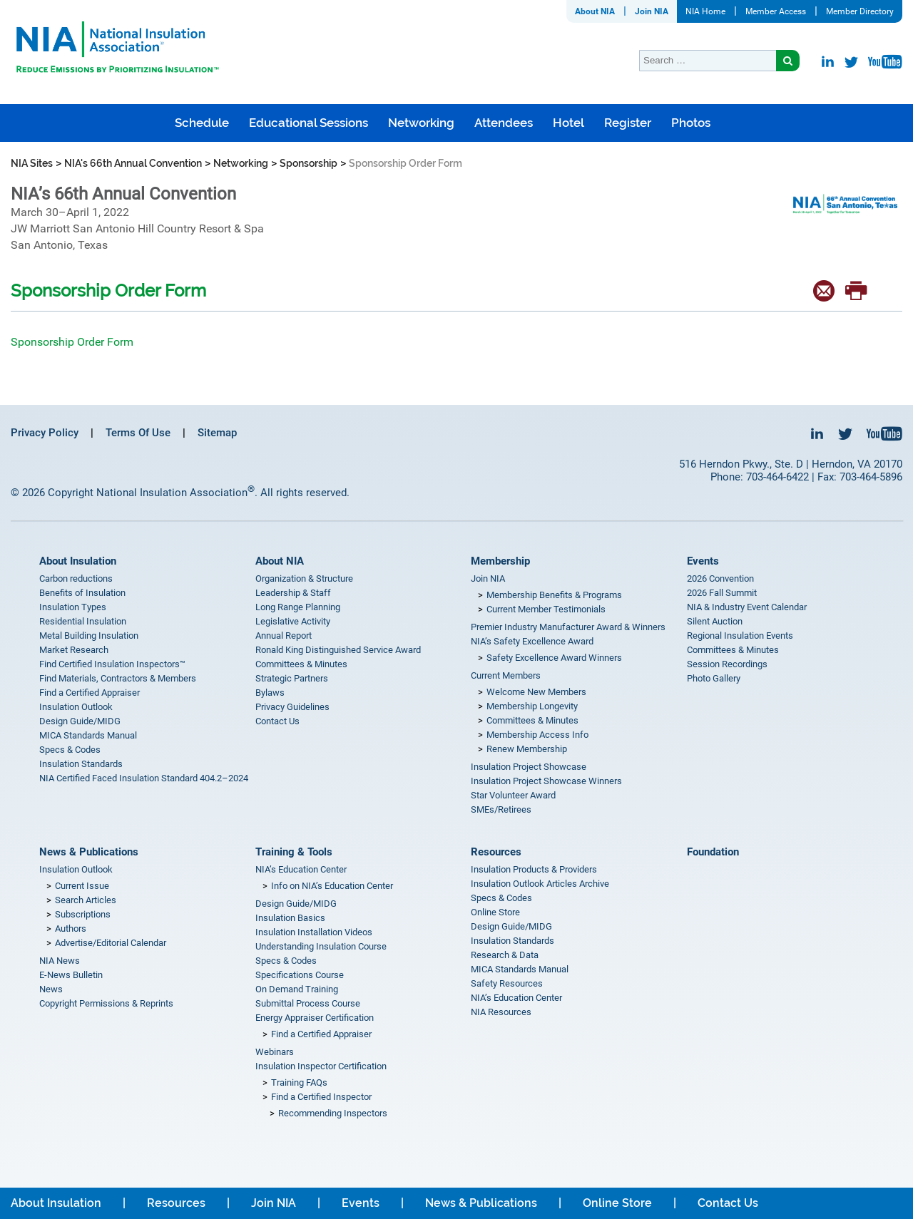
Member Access (775, 11)
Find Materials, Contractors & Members (117, 678)
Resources (496, 851)
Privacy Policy (44, 432)
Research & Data (505, 955)
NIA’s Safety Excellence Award (532, 641)
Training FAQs (299, 1082)
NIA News (59, 960)
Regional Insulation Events (740, 635)
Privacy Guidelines (292, 706)
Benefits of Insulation (82, 592)
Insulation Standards (81, 763)
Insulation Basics (290, 917)
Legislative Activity (292, 621)
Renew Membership (526, 749)
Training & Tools (293, 851)
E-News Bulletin (71, 974)
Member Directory (860, 11)
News (51, 989)
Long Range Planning (297, 607)
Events (703, 561)
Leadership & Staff (293, 592)
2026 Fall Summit (722, 592)
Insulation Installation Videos (313, 932)
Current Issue (82, 885)
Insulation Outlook (76, 706)
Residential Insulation (82, 621)
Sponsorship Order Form (72, 342)
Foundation (713, 851)
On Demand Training (296, 989)
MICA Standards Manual (88, 735)
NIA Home (705, 11)
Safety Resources (507, 983)
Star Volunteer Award (513, 795)
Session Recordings (727, 664)
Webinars (274, 1051)
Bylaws (270, 692)
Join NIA (651, 11)
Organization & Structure (304, 578)
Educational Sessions (308, 122)
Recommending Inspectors (332, 1113)
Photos (690, 122)
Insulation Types (72, 607)
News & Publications (88, 851)
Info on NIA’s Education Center (332, 885)
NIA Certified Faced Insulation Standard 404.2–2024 (143, 778)
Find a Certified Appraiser (89, 692)
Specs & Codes (70, 749)
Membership (500, 561)
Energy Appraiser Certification (314, 1017)
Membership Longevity (532, 706)
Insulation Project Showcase (528, 766)
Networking (421, 122)
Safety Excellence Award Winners (554, 657)
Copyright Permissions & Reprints (106, 1003)
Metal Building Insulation (88, 635)
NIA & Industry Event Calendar (747, 607)
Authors (70, 928)
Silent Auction (715, 621)
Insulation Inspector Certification (321, 1066)
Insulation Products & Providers (534, 869)
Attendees (503, 122)
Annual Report (283, 635)
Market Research (73, 649)
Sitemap (217, 432)
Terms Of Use (138, 432)
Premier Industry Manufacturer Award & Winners (568, 627)
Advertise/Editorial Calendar (110, 942)
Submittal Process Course (307, 1003)
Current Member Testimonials (546, 609)
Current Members (506, 675)
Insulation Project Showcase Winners (546, 781)
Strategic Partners (291, 678)
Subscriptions (83, 914)
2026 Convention (720, 578)
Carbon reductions (76, 578)
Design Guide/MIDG (80, 721)
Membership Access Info (537, 734)
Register (627, 122)
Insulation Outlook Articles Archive (540, 883)
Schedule (202, 122)
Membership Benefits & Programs (554, 595)
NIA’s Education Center (301, 869)
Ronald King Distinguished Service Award (338, 649)
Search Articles (85, 900)
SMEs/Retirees (501, 809)
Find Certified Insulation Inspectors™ (112, 664)
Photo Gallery (713, 678)
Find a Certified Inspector (321, 1096)
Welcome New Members (536, 691)
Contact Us (277, 721)
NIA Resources (501, 1012)
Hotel (568, 122)
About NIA (595, 11)
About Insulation (77, 561)
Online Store (495, 912)
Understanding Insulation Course (321, 946)
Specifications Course (299, 974)
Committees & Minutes (301, 664)
